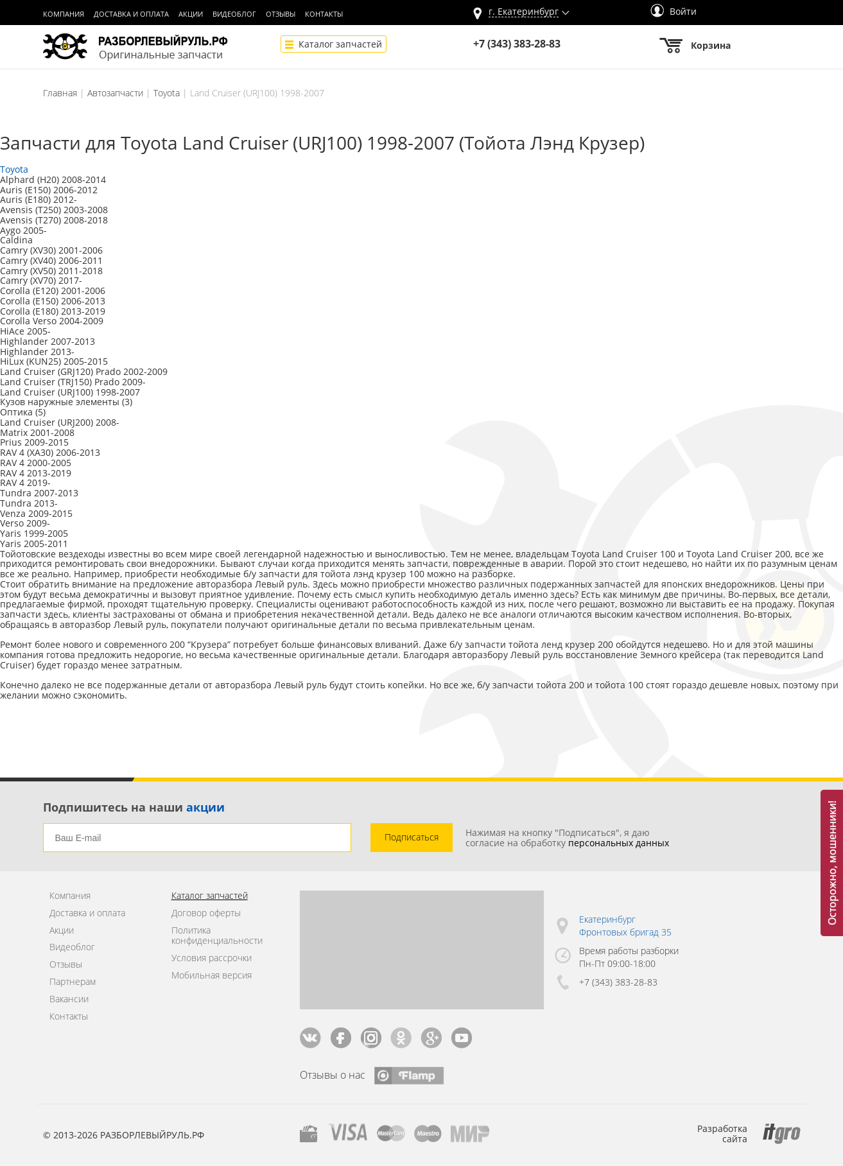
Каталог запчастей (340, 44)
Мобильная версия (211, 975)
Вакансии (69, 999)
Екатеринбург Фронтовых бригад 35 (625, 925)
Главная (60, 93)
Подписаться (412, 837)
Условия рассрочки (211, 958)
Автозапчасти (115, 93)
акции (205, 807)
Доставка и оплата (131, 14)
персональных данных (618, 843)
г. (524, 11)
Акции (190, 14)
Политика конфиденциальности (217, 936)
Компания (63, 14)
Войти (673, 11)
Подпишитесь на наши (134, 807)
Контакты (324, 14)
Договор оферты (206, 913)
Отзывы (280, 14)
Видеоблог (234, 14)
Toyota (166, 93)
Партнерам (72, 982)
